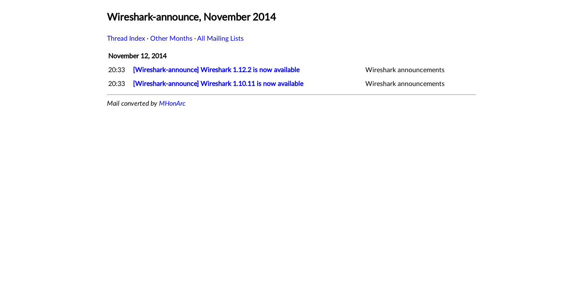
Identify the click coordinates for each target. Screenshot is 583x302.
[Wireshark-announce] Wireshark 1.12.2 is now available (216, 70)
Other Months (171, 38)
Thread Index (126, 38)
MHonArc (172, 103)
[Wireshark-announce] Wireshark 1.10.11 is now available (218, 84)
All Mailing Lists (220, 38)
